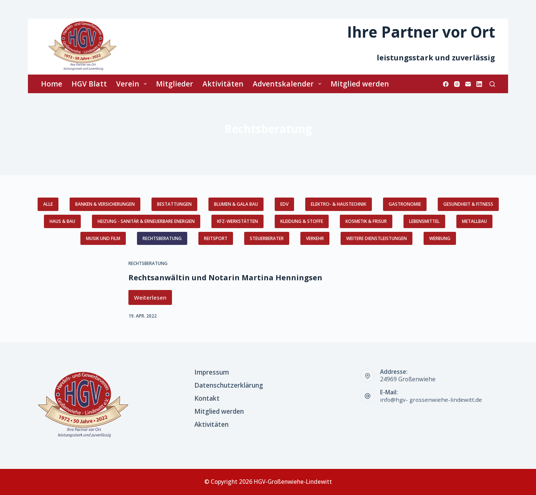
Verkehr (315, 238)
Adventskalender (288, 84)
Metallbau (474, 221)
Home (51, 84)
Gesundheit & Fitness (468, 204)
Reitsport (215, 238)
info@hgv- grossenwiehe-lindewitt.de (431, 400)
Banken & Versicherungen (105, 204)
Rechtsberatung (162, 238)
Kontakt (207, 398)
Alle (48, 204)
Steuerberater (267, 238)
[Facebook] (446, 84)
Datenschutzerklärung (228, 385)
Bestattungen (174, 204)
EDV (284, 204)
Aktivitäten (222, 84)
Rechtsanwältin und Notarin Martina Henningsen (225, 277)
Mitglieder (174, 84)
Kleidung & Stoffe (301, 221)
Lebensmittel (424, 221)
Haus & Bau (62, 221)
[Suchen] (492, 84)
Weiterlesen (153, 299)
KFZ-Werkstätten (237, 221)
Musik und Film (103, 238)
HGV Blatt (89, 84)
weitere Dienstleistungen (376, 238)
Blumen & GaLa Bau (236, 204)
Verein (133, 84)
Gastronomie (405, 204)
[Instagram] (457, 84)
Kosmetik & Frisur (366, 221)
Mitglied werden (360, 84)
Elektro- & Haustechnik (338, 204)
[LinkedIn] (479, 84)
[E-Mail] (468, 84)
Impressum (211, 372)
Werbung (439, 238)
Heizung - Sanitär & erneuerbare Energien (146, 221)
